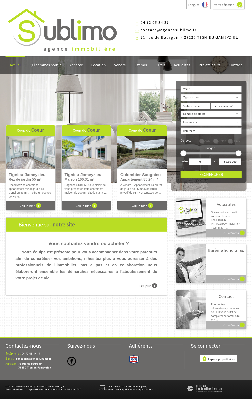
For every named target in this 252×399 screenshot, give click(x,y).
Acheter (75, 65)
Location (98, 65)
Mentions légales (26, 389)
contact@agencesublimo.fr (168, 29)
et (215, 161)
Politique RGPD (74, 389)
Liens (54, 389)
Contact (235, 65)
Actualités (182, 65)
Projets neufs (209, 65)
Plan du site (11, 389)
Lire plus (148, 285)
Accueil (15, 65)
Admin (62, 389)
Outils (160, 65)
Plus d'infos (234, 232)
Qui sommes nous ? (45, 65)
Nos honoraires (43, 389)
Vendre (120, 65)
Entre (184, 161)
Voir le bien (30, 206)
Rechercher (211, 174)
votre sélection (224, 5)
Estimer (140, 65)
